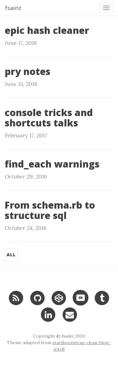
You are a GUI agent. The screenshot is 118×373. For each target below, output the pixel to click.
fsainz (13, 8)
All (11, 255)
